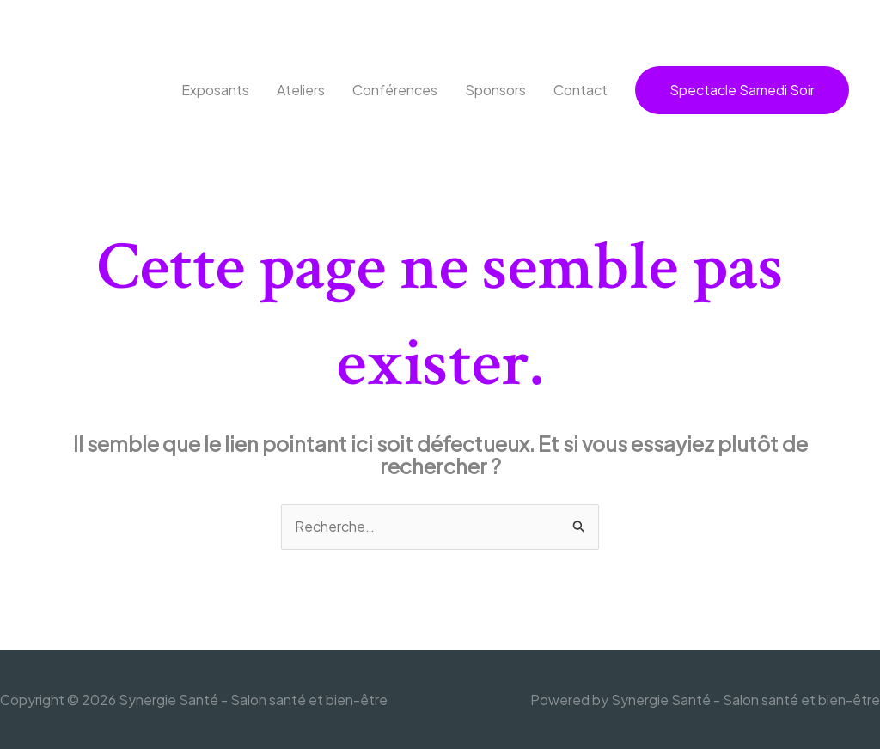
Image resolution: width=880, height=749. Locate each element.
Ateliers (301, 90)
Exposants (215, 90)
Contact (580, 90)
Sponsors (495, 90)
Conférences (394, 90)
